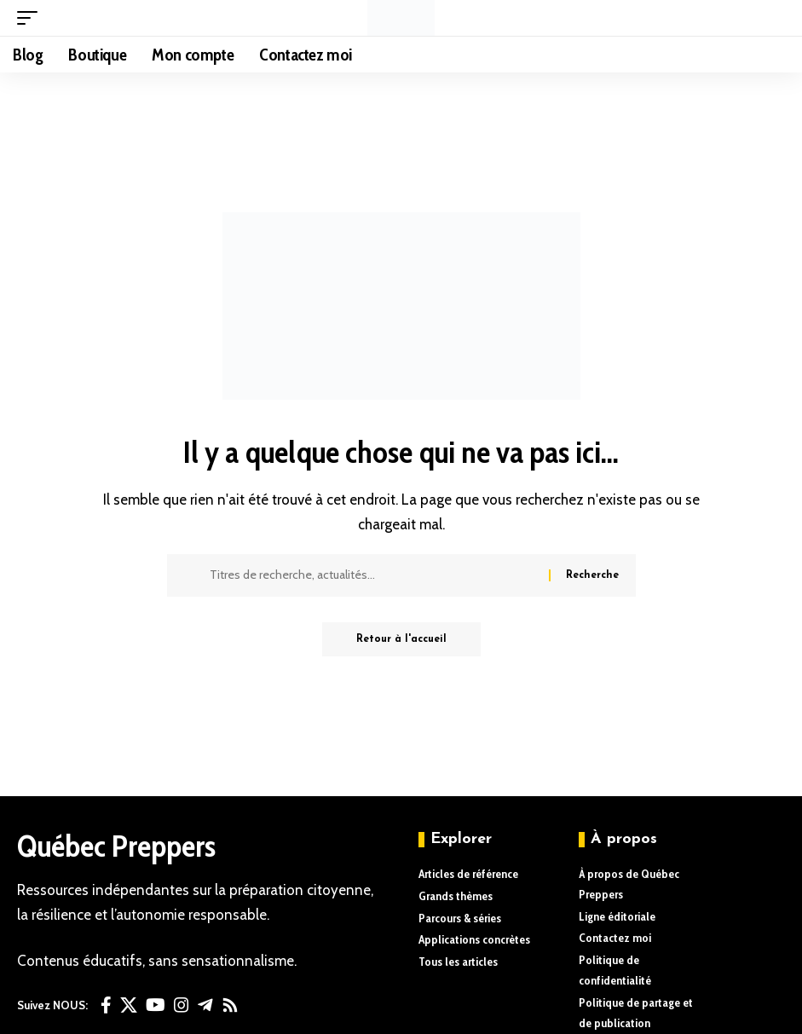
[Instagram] (181, 1005)
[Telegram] (205, 1005)
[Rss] (230, 1005)
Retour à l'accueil (401, 639)
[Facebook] (106, 1005)
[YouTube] (155, 1005)
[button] (31, 18)
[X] (128, 1005)
